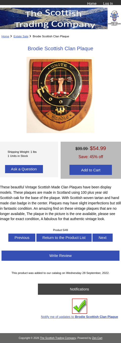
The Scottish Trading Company (58, 338)
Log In (108, 4)
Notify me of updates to (79, 309)
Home (91, 4)
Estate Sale (20, 36)
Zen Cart (97, 338)
